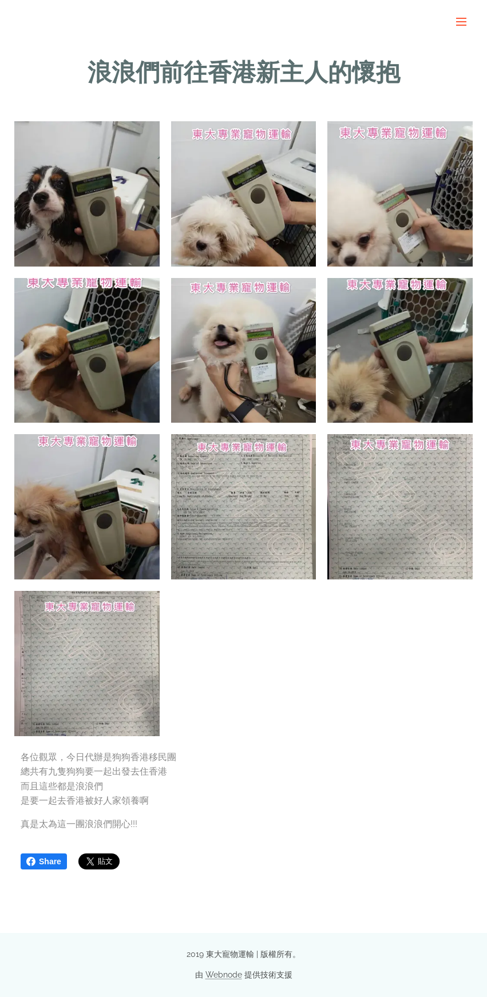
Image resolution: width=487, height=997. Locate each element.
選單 (461, 21)
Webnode (223, 974)
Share (43, 861)
